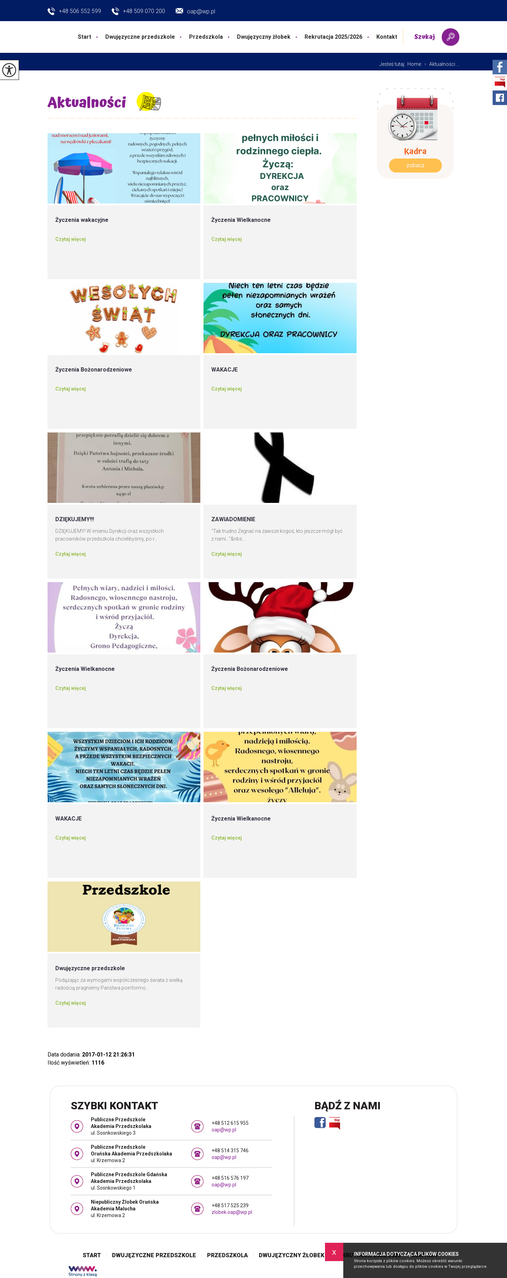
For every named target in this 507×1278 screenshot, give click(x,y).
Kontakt (386, 36)
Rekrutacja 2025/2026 (333, 36)
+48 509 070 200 (138, 11)
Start (84, 36)
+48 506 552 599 (74, 11)
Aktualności (87, 103)
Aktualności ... (440, 64)
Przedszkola (206, 36)
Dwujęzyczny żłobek (263, 36)
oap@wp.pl (195, 11)
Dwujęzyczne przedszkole (140, 36)
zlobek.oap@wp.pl (232, 1212)
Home (414, 64)
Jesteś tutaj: (393, 64)
